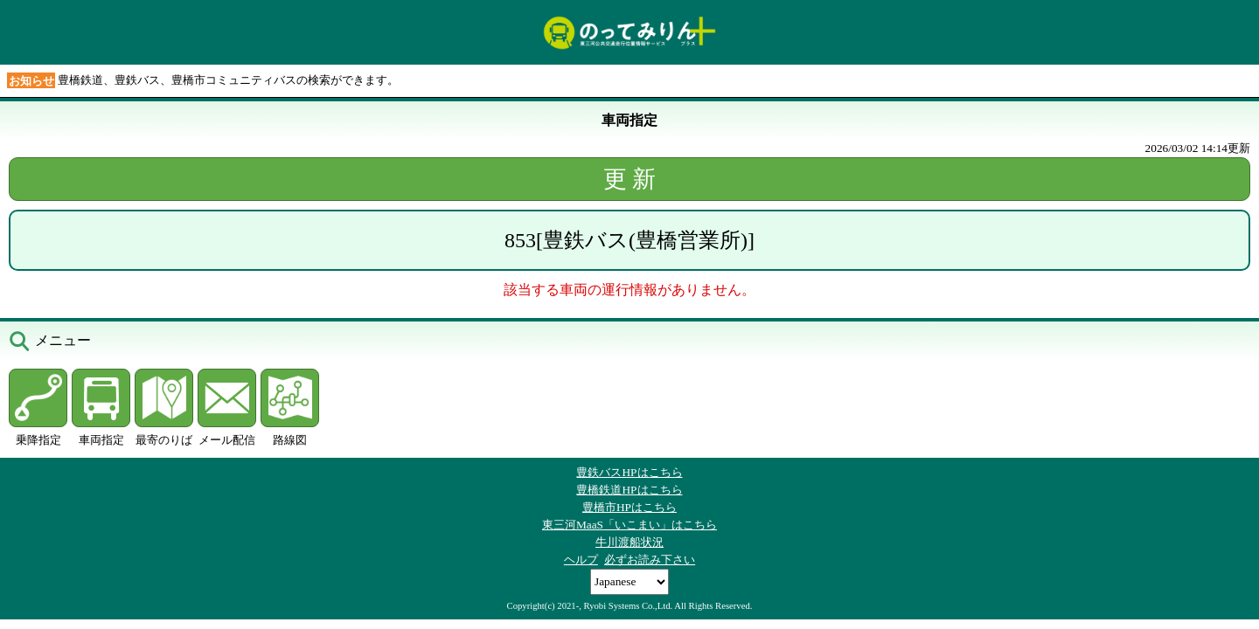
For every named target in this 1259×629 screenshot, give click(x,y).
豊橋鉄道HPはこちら (629, 489)
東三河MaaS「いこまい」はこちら (629, 524)
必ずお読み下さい (649, 559)
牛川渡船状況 (629, 542)
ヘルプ (581, 559)
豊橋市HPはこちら (629, 507)
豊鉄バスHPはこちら (629, 472)
